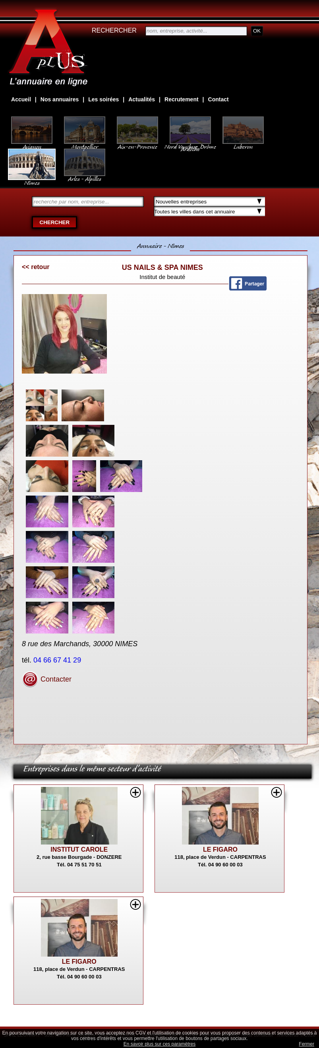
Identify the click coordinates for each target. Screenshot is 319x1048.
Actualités (141, 99)
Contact (218, 99)
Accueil (21, 99)
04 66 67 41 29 (58, 660)
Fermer (306, 1044)
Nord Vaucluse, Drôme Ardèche (190, 144)
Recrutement (181, 99)
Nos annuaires (60, 99)
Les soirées (103, 99)
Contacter (47, 679)
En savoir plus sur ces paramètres (159, 1044)
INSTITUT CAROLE (79, 849)
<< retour (35, 266)
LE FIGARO (220, 849)
